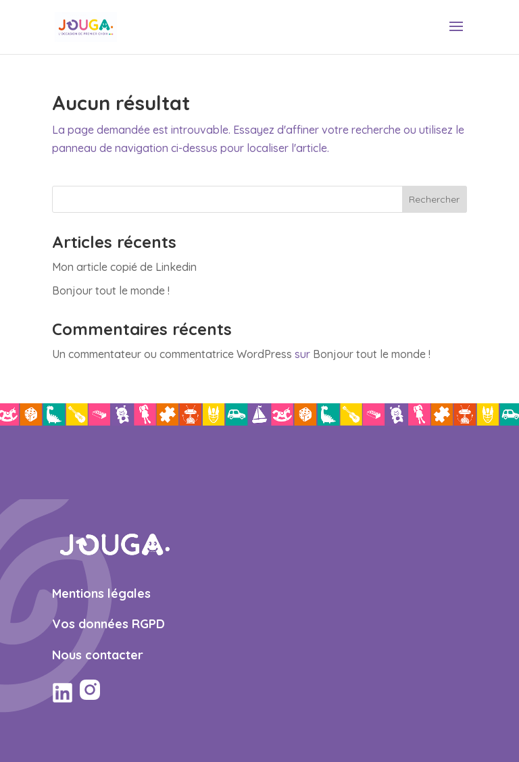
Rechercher (434, 199)
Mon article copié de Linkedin (124, 267)
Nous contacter (97, 655)
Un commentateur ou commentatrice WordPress (172, 354)
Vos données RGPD (108, 624)
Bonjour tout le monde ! (111, 290)
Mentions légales (101, 593)
